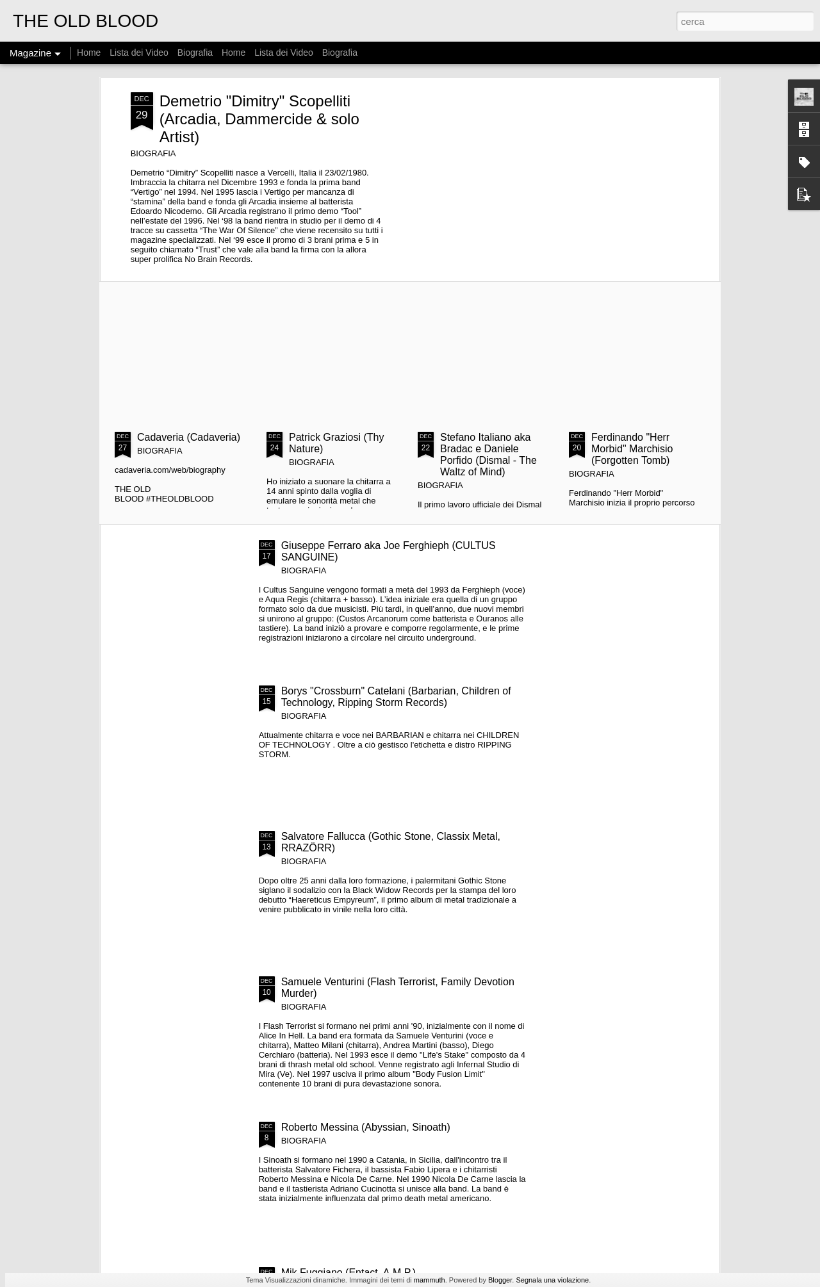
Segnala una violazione (552, 1280)
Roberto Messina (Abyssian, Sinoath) (365, 1127)
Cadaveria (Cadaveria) (188, 437)
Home (89, 52)
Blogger (500, 1280)
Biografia (195, 52)
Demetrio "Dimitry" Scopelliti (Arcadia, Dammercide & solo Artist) (259, 118)
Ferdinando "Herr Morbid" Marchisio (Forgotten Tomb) (632, 449)
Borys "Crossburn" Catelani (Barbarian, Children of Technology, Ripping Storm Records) (396, 696)
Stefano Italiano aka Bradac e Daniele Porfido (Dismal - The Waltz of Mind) (488, 454)
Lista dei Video (140, 52)
